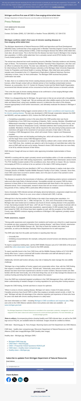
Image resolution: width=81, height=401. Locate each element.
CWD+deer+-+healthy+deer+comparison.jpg (24, 348)
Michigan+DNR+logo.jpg (17, 341)
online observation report (21, 247)
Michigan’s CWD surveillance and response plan (52, 301)
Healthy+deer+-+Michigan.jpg (19, 350)
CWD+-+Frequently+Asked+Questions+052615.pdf (27, 346)
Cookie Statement (58, 7)
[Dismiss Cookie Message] (78, 2)
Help (49, 396)
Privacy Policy (34, 396)
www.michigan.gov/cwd (13, 305)
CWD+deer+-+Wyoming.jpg (18, 343)
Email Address (10, 361)
